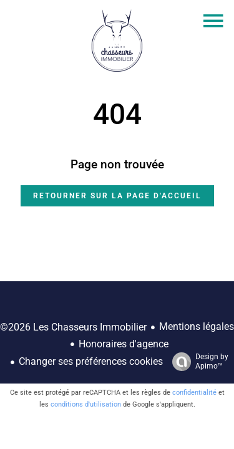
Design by (197, 361)
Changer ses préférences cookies (91, 361)
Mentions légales (196, 326)
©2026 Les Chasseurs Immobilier (73, 327)
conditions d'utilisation (86, 404)
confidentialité (194, 393)
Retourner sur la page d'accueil (117, 195)
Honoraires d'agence (123, 344)
